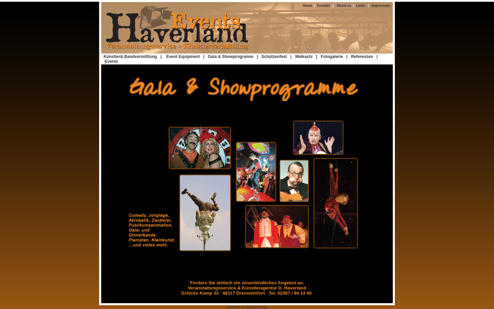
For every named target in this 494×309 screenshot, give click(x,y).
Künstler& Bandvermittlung (130, 56)
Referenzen (362, 56)
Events (111, 61)
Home (308, 6)
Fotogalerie (332, 56)
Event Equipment (184, 56)
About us (344, 6)
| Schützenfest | (275, 56)
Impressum (381, 6)
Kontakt (322, 6)
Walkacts (304, 56)
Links (360, 6)
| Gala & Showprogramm (228, 56)
